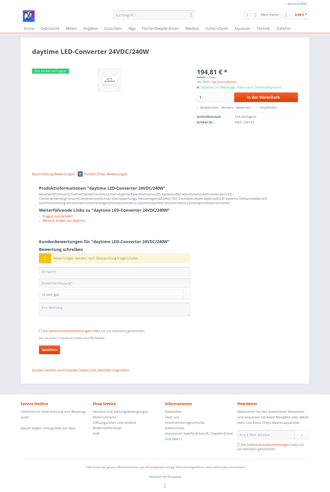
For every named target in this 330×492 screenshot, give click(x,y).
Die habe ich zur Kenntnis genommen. (94, 331)
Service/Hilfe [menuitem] (297, 4)
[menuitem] (153, 17)
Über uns (172, 417)
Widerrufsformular (107, 428)
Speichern (49, 349)
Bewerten (242, 107)
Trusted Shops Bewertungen (105, 174)
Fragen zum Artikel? (56, 216)
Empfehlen (267, 107)
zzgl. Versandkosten (223, 82)
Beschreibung (42, 174)
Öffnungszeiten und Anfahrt (114, 422)
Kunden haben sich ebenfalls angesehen (97, 370)
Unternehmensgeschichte (185, 422)
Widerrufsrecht (104, 417)
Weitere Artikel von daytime (62, 220)
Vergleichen (207, 107)
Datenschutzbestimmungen (70, 331)
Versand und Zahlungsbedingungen (120, 411)
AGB (96, 433)
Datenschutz (174, 428)
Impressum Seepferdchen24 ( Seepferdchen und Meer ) (199, 436)
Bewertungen (69, 174)
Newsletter (173, 411)
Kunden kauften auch (48, 370)
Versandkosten (155, 467)
